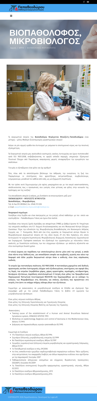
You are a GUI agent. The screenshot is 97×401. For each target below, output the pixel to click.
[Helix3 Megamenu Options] (11, 16)
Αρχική (13, 48)
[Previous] (9, 92)
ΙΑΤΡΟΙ (21, 48)
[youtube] (88, 2)
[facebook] (84, 2)
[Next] (88, 92)
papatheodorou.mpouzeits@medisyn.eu (32, 207)
